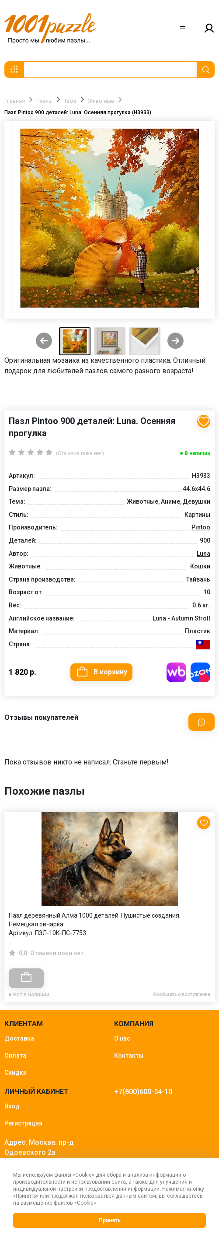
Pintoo (200, 527)
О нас (122, 1038)
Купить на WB (176, 672)
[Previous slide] (44, 341)
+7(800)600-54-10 (143, 1091)
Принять (110, 1220)
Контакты (128, 1055)
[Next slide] (175, 341)
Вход (12, 1106)
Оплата (15, 1055)
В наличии (197, 453)
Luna (203, 553)
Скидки (15, 1072)
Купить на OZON (200, 672)
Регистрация (23, 1123)
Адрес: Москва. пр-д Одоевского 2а (39, 1147)
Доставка (19, 1038)
